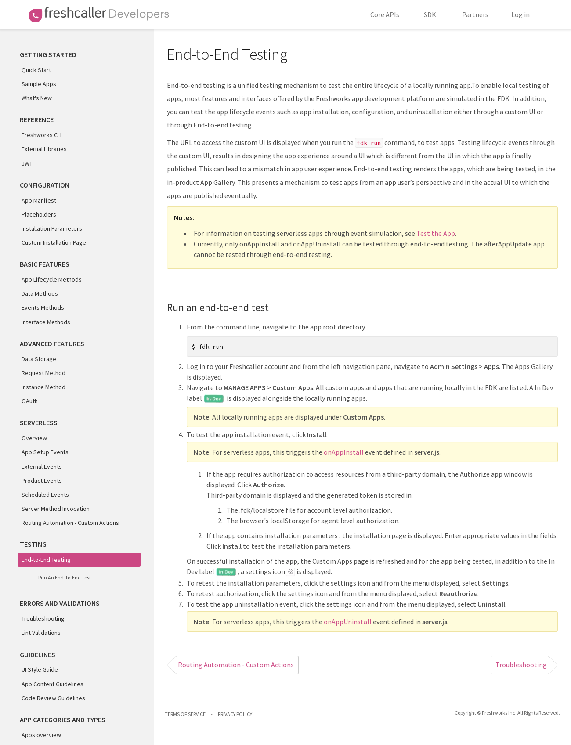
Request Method (43, 373)
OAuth (30, 401)
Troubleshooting (43, 618)
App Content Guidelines (52, 684)
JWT (27, 163)
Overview (34, 438)
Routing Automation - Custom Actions (70, 523)
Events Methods (43, 307)
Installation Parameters (52, 228)
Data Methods (40, 293)
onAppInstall (344, 452)
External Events (42, 466)
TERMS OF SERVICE (185, 714)
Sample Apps (39, 84)
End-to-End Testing (46, 560)
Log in (520, 14)
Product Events (42, 481)
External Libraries (44, 149)
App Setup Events (45, 452)
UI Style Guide (40, 669)
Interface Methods (46, 322)
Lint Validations (41, 633)
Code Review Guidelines (53, 698)
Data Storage (39, 359)
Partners (475, 14)
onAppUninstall (348, 621)
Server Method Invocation (56, 509)
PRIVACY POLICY (235, 714)
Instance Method (43, 387)
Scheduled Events (45, 495)
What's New (37, 98)
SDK (430, 14)
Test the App (435, 233)
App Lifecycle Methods (52, 279)
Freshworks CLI (41, 135)
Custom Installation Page (54, 242)
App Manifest (39, 200)
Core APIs (384, 14)
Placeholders (39, 214)
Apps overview (41, 735)
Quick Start (36, 70)
